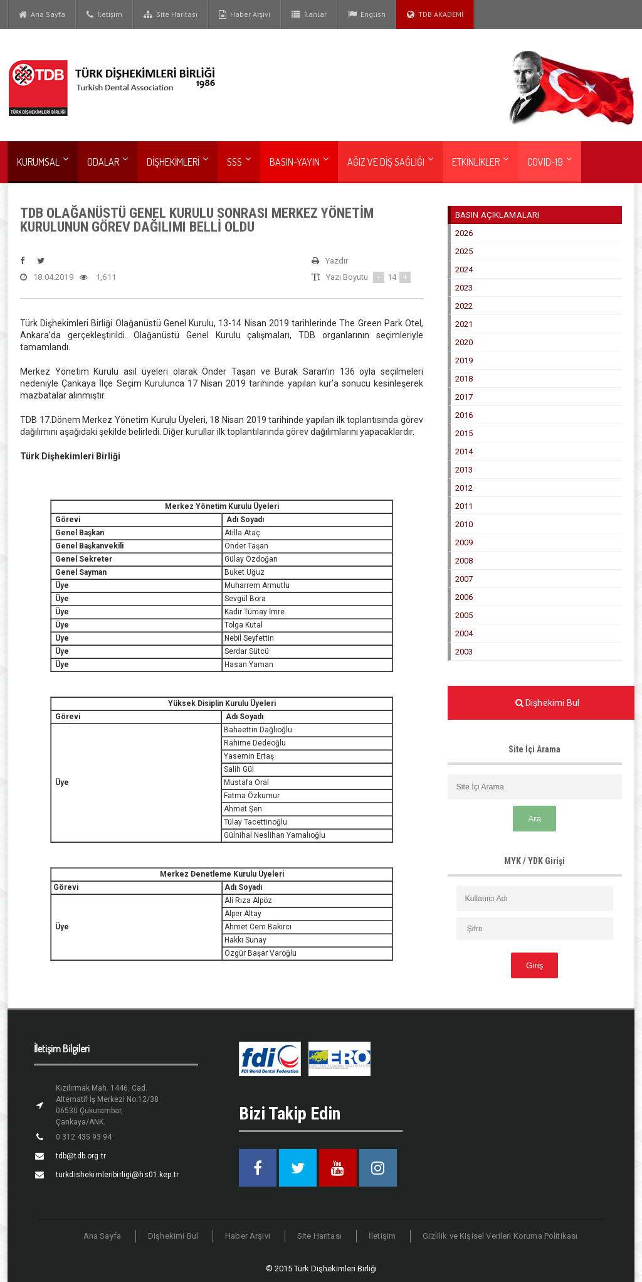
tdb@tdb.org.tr (79, 1155)
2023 (464, 287)
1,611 (96, 277)
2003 (464, 651)
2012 (464, 488)
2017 (464, 397)
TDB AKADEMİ (435, 14)
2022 (464, 306)
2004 (464, 633)
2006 (464, 597)
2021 (464, 324)
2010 (464, 524)
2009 (464, 542)
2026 (464, 233)
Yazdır (330, 261)
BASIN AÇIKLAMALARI (496, 215)
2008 (464, 560)
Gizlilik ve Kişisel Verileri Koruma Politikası (498, 1236)
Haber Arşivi (244, 14)
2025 (464, 251)
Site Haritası (170, 14)
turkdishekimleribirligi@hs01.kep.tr (115, 1174)
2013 (464, 469)
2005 (464, 615)
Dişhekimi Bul (176, 1236)
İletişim (104, 14)
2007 (464, 579)
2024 (464, 269)
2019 (464, 360)
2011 (464, 506)
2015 (464, 433)
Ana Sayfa (42, 14)
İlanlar (309, 14)
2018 (464, 378)
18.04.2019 (46, 277)
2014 (464, 451)
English (367, 14)
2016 (464, 415)
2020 (464, 342)
